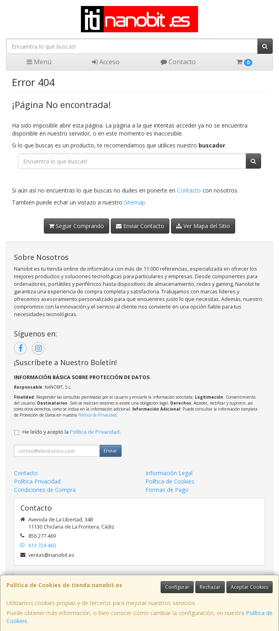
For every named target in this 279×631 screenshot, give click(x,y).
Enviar (110, 450)
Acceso (106, 61)
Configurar (177, 587)
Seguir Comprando (76, 226)
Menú (39, 61)
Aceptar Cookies (249, 587)
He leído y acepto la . (71, 432)
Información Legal (169, 473)
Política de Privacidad (97, 415)
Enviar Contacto (140, 226)
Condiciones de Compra (45, 489)
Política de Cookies (170, 481)
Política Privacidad (37, 481)
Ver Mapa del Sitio (203, 226)
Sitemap (134, 202)
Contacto (178, 61)
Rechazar (210, 587)
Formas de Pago (167, 489)
